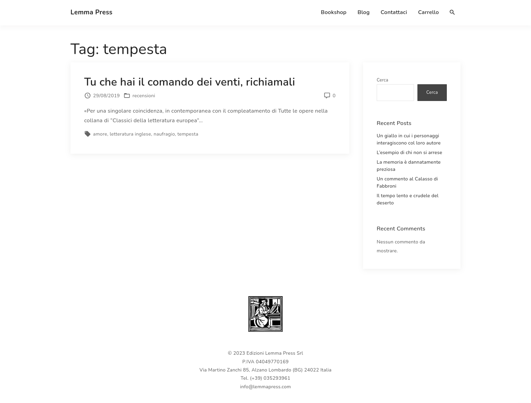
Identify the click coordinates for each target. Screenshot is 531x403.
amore (100, 134)
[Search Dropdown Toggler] (452, 13)
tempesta (187, 134)
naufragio (164, 134)
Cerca (382, 80)
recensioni (143, 95)
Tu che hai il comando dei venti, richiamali (189, 82)
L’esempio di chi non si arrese (409, 152)
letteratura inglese (130, 134)
